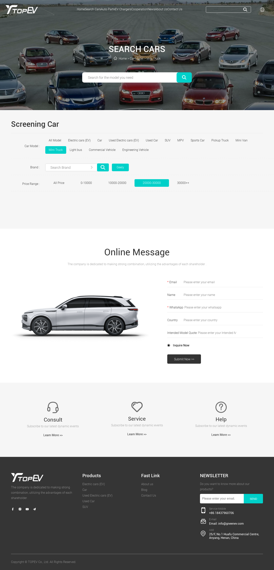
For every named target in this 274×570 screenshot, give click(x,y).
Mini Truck (154, 58)
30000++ (183, 183)
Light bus (76, 150)
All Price (58, 183)
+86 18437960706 (221, 513)
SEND (253, 498)
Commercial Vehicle (102, 150)
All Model (55, 140)
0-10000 (86, 183)
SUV (167, 140)
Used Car (152, 140)
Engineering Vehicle (135, 150)
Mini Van (242, 140)
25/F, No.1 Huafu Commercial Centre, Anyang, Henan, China (234, 536)
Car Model (136, 58)
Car (99, 140)
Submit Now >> (184, 359)
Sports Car (198, 140)
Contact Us (148, 495)
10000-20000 (117, 183)
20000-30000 (152, 183)
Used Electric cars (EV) (124, 140)
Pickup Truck (220, 140)
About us (147, 484)
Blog (144, 490)
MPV (180, 140)
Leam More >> (53, 435)
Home (123, 58)
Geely (120, 167)
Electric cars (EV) (79, 140)
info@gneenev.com (231, 524)
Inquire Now (181, 345)
